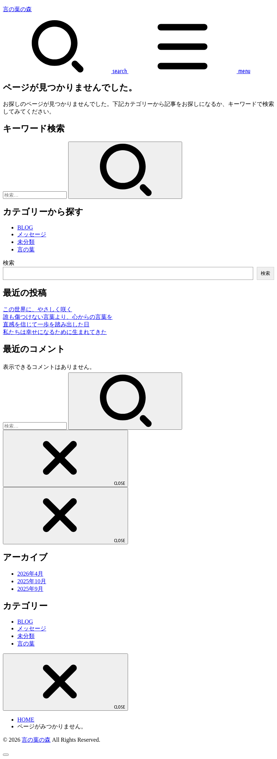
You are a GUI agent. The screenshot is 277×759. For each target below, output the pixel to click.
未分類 (26, 242)
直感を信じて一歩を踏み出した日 (46, 324)
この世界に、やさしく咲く (37, 309)
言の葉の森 (17, 9)
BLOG (25, 227)
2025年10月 (31, 581)
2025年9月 (30, 589)
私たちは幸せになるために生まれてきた (55, 332)
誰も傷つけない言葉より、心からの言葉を (58, 317)
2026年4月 (30, 574)
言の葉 (26, 249)
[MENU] (188, 71)
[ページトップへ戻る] (6, 755)
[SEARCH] (65, 71)
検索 (8, 263)
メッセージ (31, 234)
